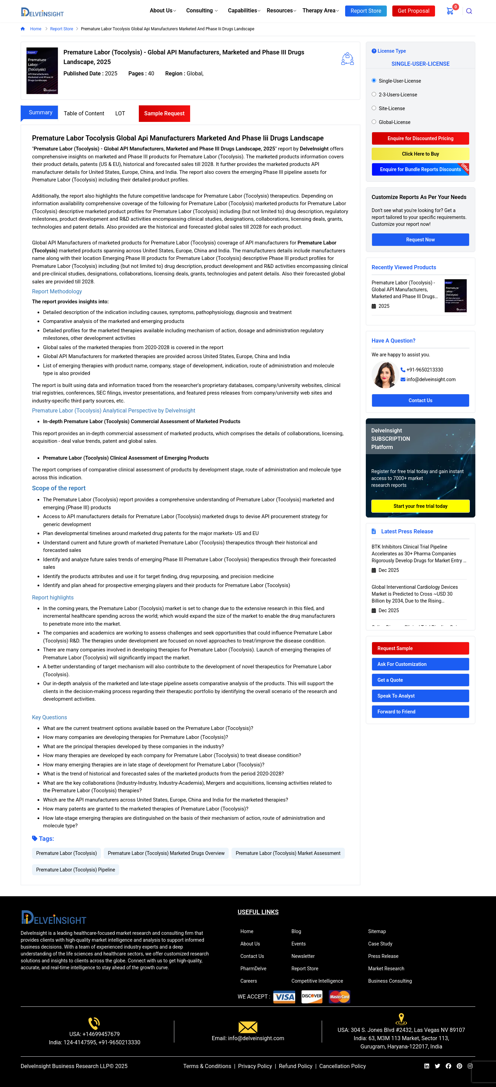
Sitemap (380, 931)
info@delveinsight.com (431, 379)
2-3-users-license (398, 94)
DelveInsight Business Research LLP (65, 1066)
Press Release (386, 956)
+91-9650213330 (424, 370)
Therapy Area (321, 10)
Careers (251, 981)
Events (301, 944)
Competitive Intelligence (320, 981)
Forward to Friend (396, 711)
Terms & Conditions (207, 1066)
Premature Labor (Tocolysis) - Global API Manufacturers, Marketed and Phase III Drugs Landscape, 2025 (403, 290)
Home (35, 29)
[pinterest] (459, 1066)
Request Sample (395, 648)
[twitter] (437, 1066)
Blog (299, 931)
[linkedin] (427, 1066)
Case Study (383, 944)
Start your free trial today (421, 506)
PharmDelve (256, 968)
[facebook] (448, 1066)
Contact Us (421, 400)
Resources (282, 10)
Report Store (307, 968)
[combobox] (469, 11)
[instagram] (470, 1066)
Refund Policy (295, 1066)
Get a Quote (390, 680)
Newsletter (305, 956)
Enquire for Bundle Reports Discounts (420, 169)
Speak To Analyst (396, 696)
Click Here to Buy (420, 154)
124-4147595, (79, 1042)
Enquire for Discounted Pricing (420, 138)
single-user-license (400, 81)
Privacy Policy (255, 1066)
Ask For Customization (402, 664)
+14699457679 (100, 1034)
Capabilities (244, 10)
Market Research (389, 968)
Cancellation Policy (342, 1066)
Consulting (202, 10)
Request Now (420, 239)
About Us (163, 10)
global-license (395, 122)
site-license (392, 108)
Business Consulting (393, 981)
